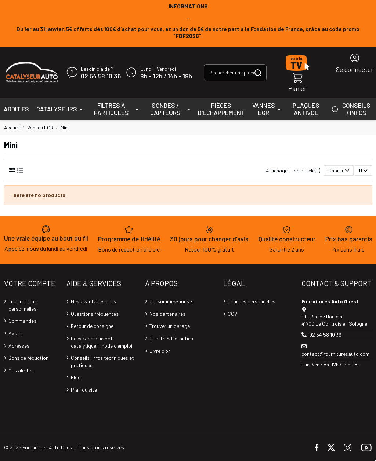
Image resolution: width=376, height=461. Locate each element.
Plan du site (84, 390)
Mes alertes (21, 370)
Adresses (18, 346)
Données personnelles (251, 301)
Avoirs (15, 333)
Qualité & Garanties (171, 338)
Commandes (22, 321)
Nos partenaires (167, 314)
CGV (232, 314)
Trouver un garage (169, 326)
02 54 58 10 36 (101, 76)
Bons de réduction (28, 358)
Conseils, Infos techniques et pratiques (102, 361)
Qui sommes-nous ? (171, 301)
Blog (76, 377)
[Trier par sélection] (339, 170)
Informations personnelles (22, 305)
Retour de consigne (92, 326)
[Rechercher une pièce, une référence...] (258, 72)
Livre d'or (159, 351)
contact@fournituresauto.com (335, 354)
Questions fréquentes (95, 314)
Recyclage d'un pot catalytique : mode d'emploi (101, 342)
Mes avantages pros (93, 301)
